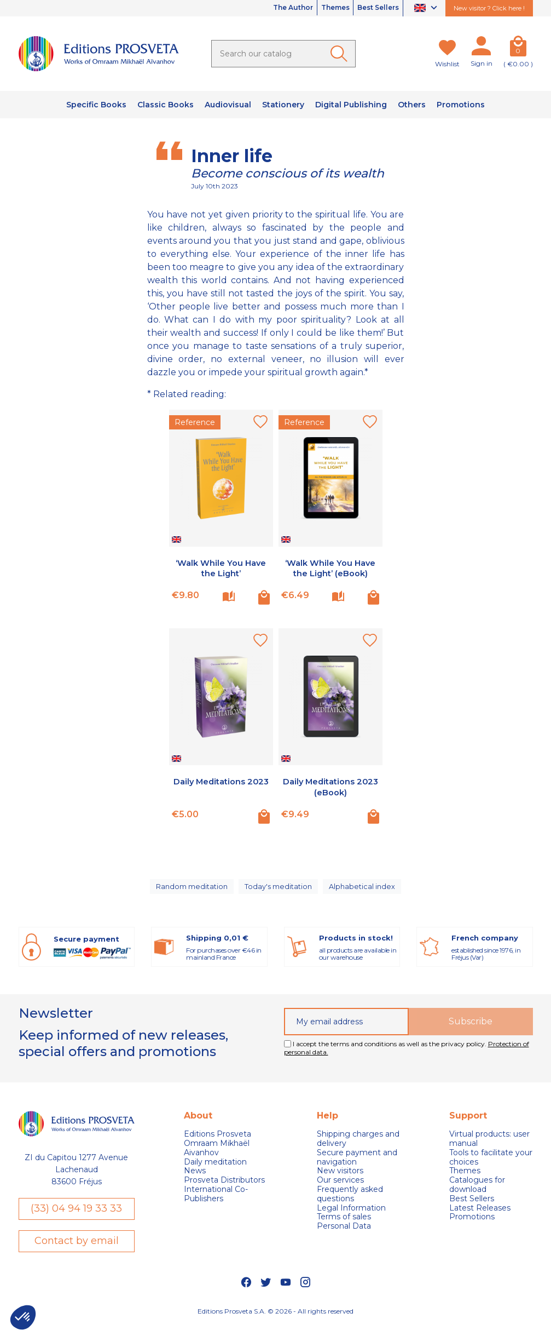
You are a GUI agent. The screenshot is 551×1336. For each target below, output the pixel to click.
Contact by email (76, 1252)
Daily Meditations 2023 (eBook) (330, 786)
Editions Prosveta (217, 1144)
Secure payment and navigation (357, 1166)
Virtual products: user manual (489, 1148)
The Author (266, 8)
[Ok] (340, 53)
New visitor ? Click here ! (489, 8)
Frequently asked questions (350, 1204)
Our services (340, 1190)
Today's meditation (280, 891)
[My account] (481, 48)
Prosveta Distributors (224, 1190)
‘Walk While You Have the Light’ (220, 568)
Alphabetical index (364, 891)
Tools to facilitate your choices (490, 1166)
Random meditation (191, 891)
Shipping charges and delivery (358, 1148)
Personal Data (344, 1236)
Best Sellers (372, 8)
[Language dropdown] (427, 8)
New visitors (340, 1180)
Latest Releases (480, 1217)
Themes (319, 8)
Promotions (472, 1226)
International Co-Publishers (216, 1204)
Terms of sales (344, 1226)
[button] (23, 1317)
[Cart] (518, 48)
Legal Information (351, 1217)
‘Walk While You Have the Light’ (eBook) (330, 568)
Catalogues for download (477, 1194)
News (195, 1180)
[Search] (283, 53)
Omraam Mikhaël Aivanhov (217, 1158)
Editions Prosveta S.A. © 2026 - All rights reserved (275, 1322)
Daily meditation (215, 1171)
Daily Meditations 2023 (221, 786)
